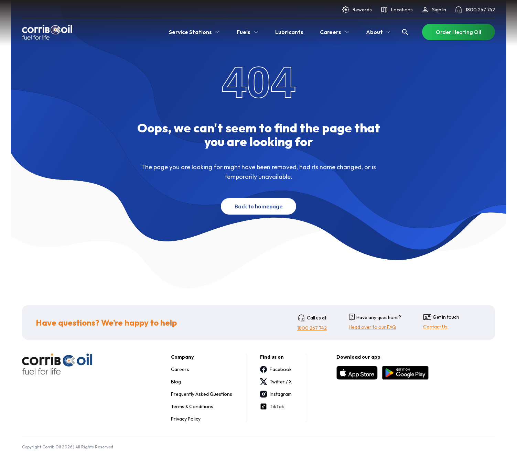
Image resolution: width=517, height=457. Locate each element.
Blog (176, 382)
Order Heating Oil (458, 32)
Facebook (276, 369)
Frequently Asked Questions (201, 394)
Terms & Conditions (192, 406)
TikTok (272, 406)
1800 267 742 (474, 10)
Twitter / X (276, 381)
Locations (396, 10)
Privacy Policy (186, 419)
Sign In (433, 10)
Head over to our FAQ (372, 327)
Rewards (357, 10)
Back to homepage (258, 206)
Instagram (276, 394)
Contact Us (435, 327)
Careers (180, 369)
